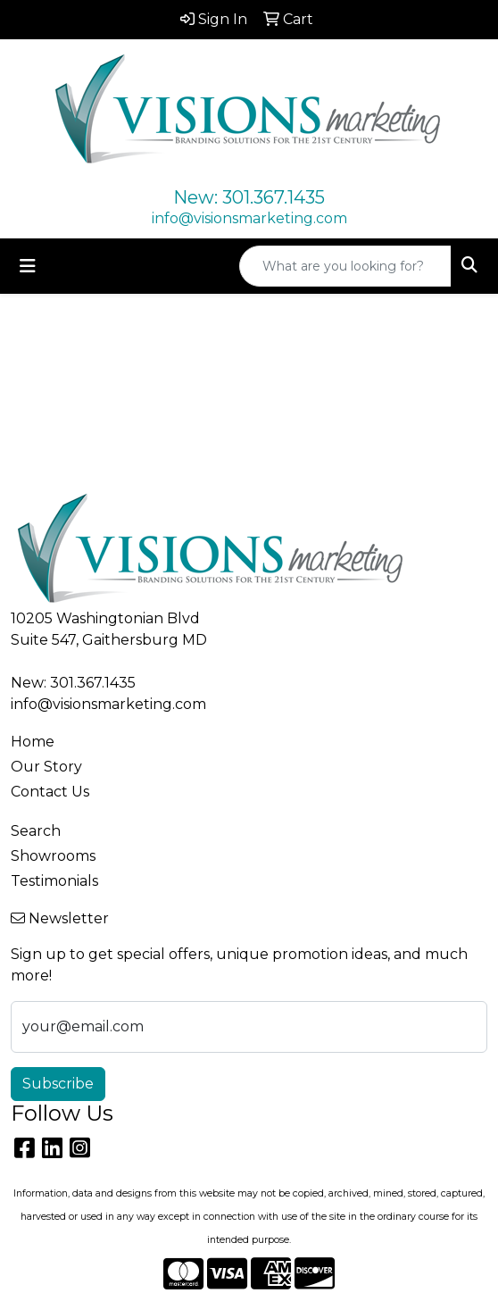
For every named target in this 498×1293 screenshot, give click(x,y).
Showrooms (53, 855)
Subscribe (58, 1083)
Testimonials (54, 880)
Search (36, 830)
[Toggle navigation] (27, 266)
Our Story (46, 766)
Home (32, 741)
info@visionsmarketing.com (249, 218)
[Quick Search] (345, 266)
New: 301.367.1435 (249, 197)
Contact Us (50, 791)
